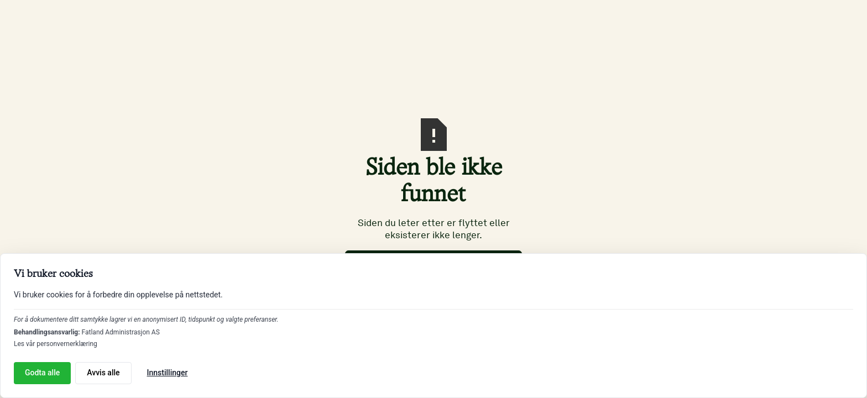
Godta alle (42, 372)
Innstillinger (167, 372)
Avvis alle (103, 372)
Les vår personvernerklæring (55, 344)
